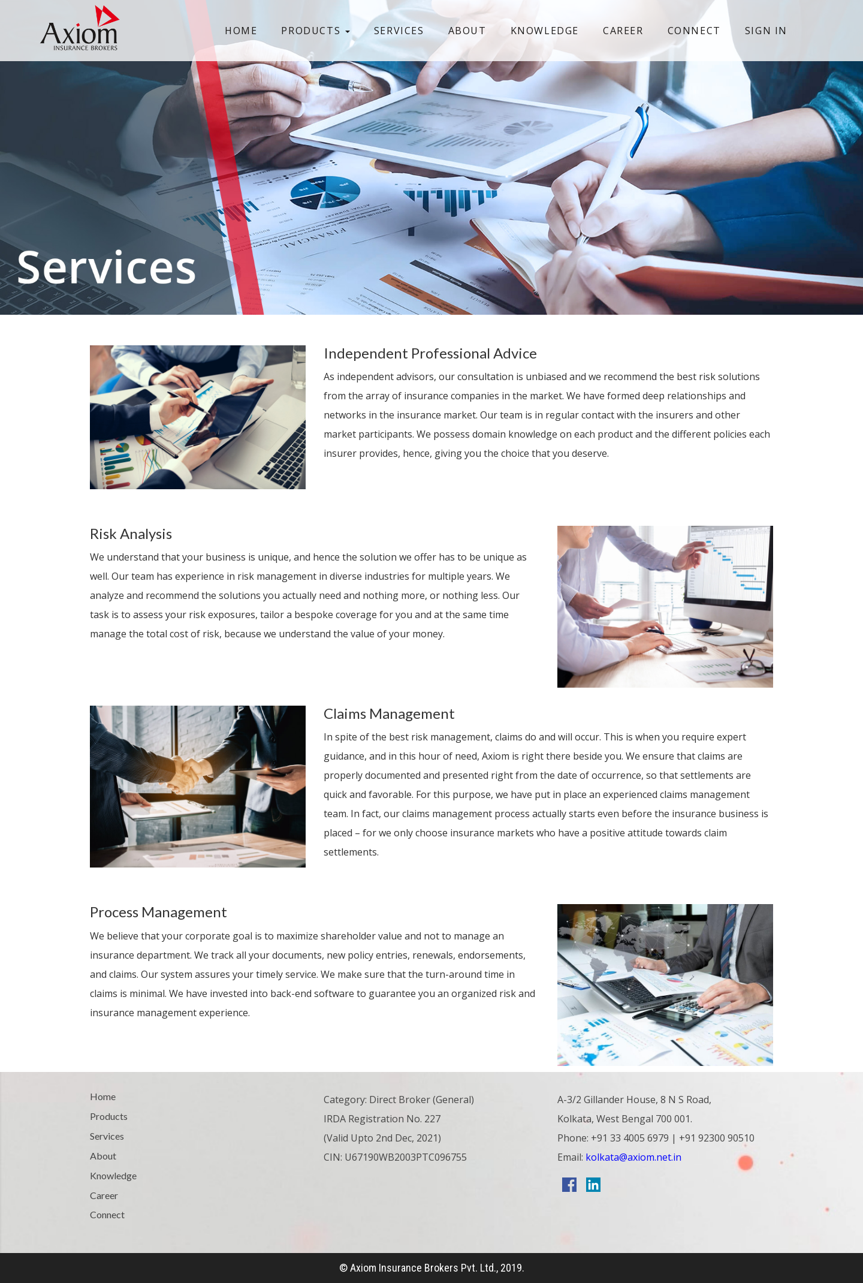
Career (623, 30)
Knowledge (545, 30)
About (467, 30)
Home (241, 30)
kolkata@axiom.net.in (632, 1157)
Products (315, 30)
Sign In (766, 30)
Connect (694, 30)
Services (399, 30)
